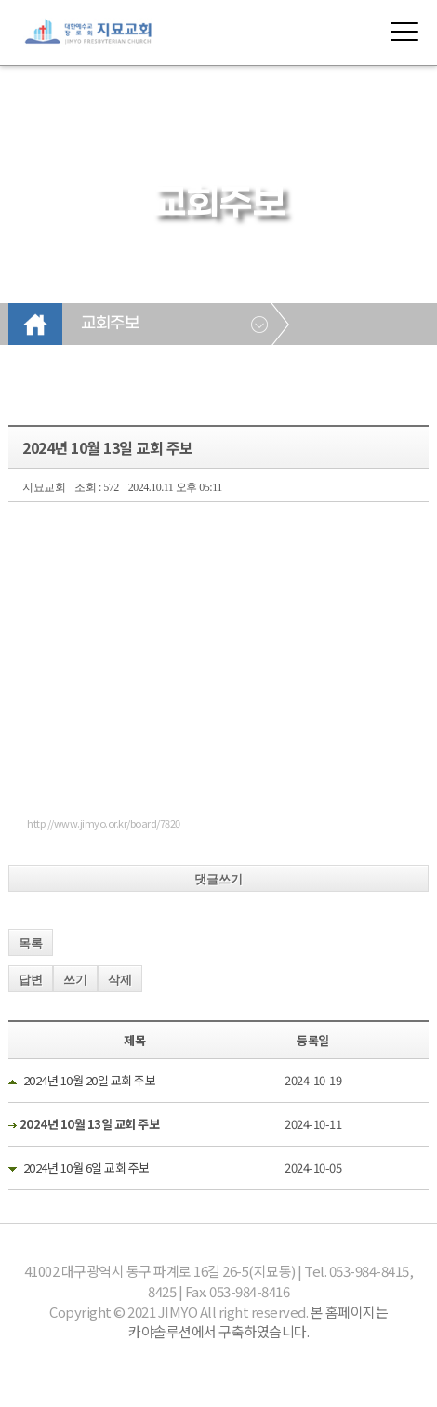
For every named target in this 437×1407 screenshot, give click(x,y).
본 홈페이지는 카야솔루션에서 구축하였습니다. (258, 1322)
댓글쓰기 (218, 879)
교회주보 (110, 323)
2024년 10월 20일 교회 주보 (89, 1080)
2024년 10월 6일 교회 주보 (86, 1167)
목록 (31, 943)
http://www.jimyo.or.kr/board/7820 (103, 823)
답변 (31, 980)
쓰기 (75, 980)
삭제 (120, 980)
